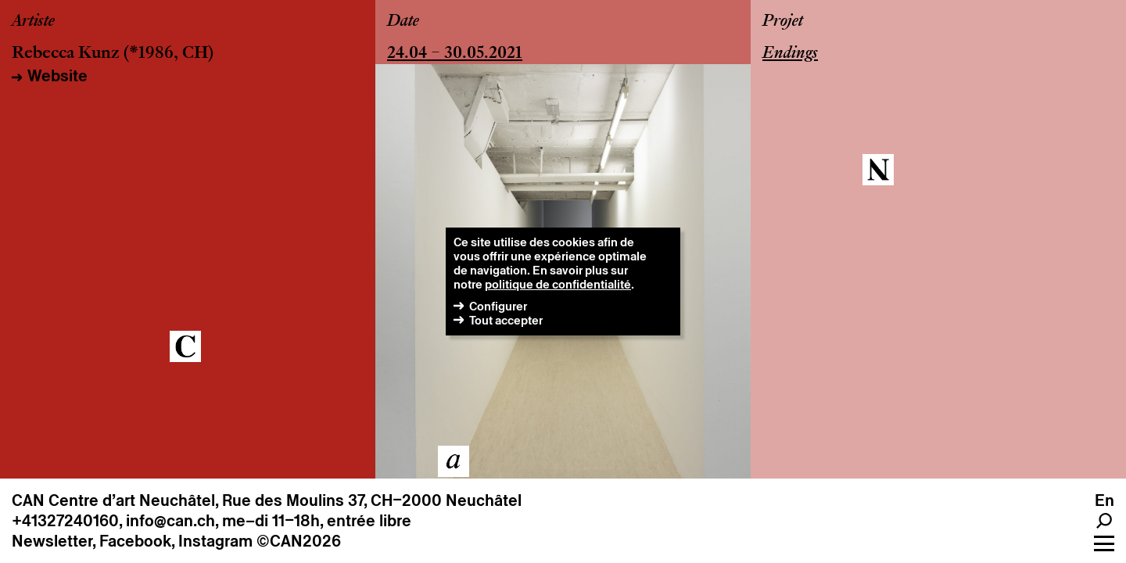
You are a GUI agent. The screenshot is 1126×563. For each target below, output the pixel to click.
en (1104, 500)
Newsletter (52, 541)
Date (403, 22)
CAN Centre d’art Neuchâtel (113, 500)
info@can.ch (170, 521)
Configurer (498, 306)
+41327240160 (65, 521)
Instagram (215, 541)
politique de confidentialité (558, 284)
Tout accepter (506, 320)
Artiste (33, 22)
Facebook (135, 541)
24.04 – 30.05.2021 (454, 54)
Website (57, 76)
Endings (790, 54)
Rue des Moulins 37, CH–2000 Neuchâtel (372, 500)
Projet (782, 22)
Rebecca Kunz (66, 54)
